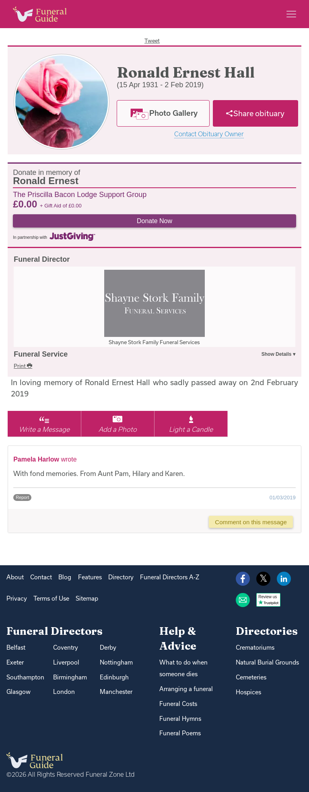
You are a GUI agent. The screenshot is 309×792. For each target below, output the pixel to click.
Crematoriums (255, 647)
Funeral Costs (178, 703)
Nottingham (116, 662)
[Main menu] (291, 14)
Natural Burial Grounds (267, 662)
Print (23, 366)
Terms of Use (51, 598)
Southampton (25, 677)
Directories (267, 631)
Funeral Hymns (180, 718)
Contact (41, 577)
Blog (64, 577)
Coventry (65, 647)
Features (90, 577)
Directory (121, 577)
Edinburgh (114, 677)
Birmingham (70, 677)
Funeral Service (41, 354)
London (64, 691)
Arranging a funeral (186, 688)
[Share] (255, 113)
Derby (108, 647)
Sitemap (87, 598)
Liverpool (66, 662)
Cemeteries (251, 677)
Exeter (15, 662)
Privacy (16, 598)
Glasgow (18, 691)
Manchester (116, 691)
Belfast (15, 647)
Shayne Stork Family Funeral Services (154, 342)
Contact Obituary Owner (209, 134)
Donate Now (154, 220)
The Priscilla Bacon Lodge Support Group (79, 194)
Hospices (248, 692)
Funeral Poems (180, 733)
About (15, 577)
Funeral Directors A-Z (169, 577)
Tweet (152, 40)
